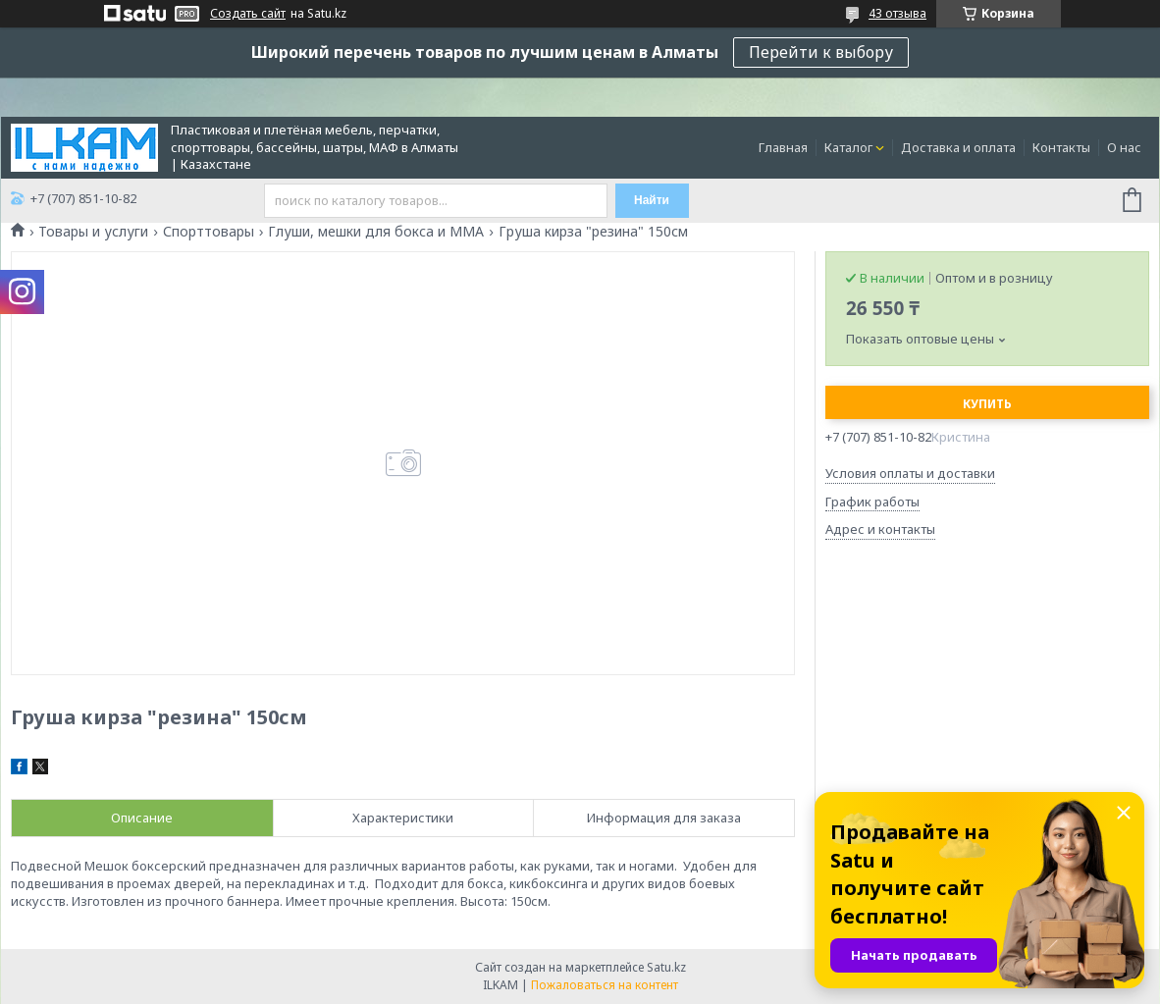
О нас (1124, 147)
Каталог (848, 147)
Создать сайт (248, 14)
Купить (987, 404)
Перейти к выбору (821, 52)
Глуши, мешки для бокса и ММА (376, 231)
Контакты (1061, 147)
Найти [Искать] (651, 200)
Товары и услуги (93, 231)
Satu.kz (666, 967)
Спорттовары (208, 231)
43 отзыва (897, 13)
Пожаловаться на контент (604, 985)
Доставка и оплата (958, 147)
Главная (783, 147)
